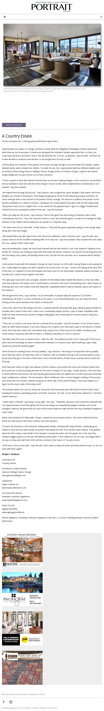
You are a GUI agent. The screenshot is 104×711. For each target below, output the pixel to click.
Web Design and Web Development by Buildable (17, 707)
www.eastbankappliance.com (14, 486)
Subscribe (5, 680)
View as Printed (14, 111)
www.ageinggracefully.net (13, 498)
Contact (41, 680)
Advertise (33, 680)
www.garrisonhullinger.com (14, 461)
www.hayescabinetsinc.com (14, 473)
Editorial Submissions (19, 680)
